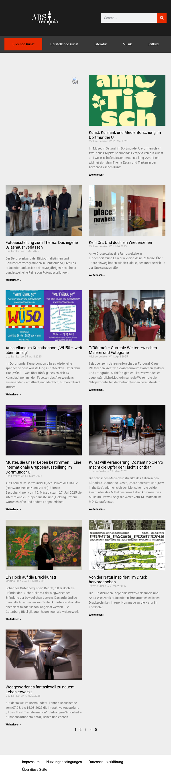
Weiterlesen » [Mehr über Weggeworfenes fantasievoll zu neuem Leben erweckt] (13, 724)
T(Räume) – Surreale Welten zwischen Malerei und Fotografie (123, 350)
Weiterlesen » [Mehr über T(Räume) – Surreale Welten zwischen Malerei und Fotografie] (97, 389)
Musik (127, 44)
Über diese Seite (34, 769)
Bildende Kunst (23, 44)
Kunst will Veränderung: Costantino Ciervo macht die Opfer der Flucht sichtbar (126, 465)
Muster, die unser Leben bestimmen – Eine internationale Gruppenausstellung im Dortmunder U (43, 467)
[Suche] (162, 18)
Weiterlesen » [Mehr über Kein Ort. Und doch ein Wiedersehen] (97, 275)
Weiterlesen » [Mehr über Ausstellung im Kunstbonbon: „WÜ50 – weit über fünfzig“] (13, 394)
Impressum (31, 762)
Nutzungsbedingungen (64, 762)
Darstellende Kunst (64, 44)
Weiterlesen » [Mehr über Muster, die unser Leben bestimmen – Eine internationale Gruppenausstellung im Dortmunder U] (13, 509)
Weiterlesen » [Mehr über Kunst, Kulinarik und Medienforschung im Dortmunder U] (97, 174)
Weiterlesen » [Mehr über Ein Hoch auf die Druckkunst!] (13, 619)
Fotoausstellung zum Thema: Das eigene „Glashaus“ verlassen (42, 245)
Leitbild (153, 44)
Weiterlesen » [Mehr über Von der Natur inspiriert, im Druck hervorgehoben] (97, 614)
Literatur (100, 44)
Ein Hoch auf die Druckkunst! (31, 577)
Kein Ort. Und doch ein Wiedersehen (120, 242)
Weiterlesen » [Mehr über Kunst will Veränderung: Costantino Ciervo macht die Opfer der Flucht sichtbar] (97, 509)
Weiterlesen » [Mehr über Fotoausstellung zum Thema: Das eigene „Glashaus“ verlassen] (13, 280)
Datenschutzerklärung (106, 762)
